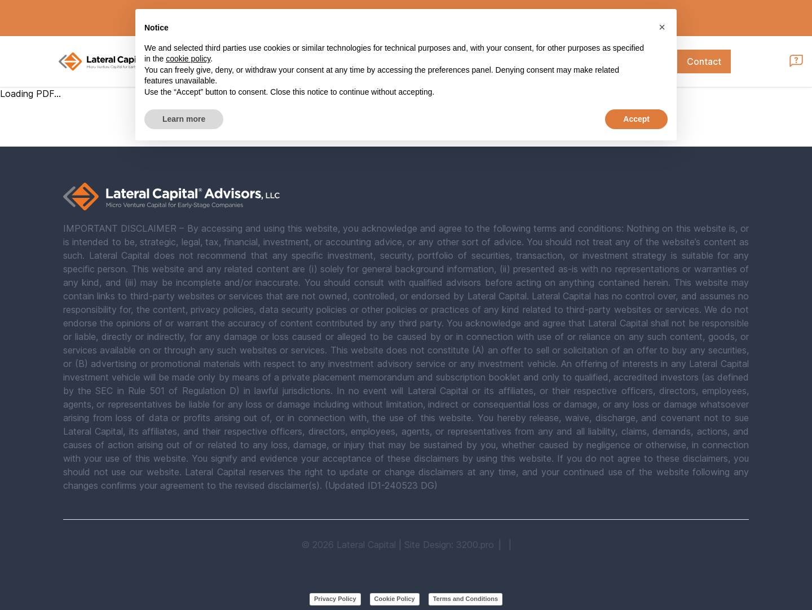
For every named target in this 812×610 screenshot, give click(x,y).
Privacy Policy (335, 598)
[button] (662, 27)
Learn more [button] (183, 118)
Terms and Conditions (465, 598)
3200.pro (475, 544)
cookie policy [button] (188, 58)
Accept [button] (636, 118)
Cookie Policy (394, 598)
